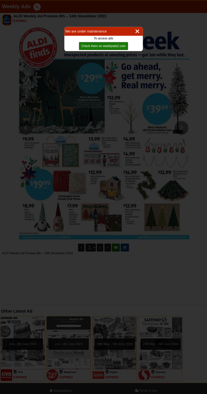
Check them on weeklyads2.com (103, 46)
